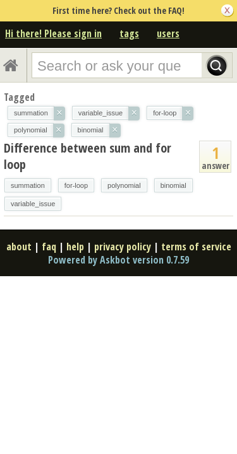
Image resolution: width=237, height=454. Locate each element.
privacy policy (122, 246)
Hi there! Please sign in (53, 33)
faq (49, 246)
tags (129, 33)
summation (28, 185)
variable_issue (33, 203)
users (168, 33)
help (75, 246)
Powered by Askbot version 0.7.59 (118, 260)
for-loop (76, 185)
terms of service (196, 246)
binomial (173, 185)
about (19, 246)
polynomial (124, 185)
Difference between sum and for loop (87, 156)
